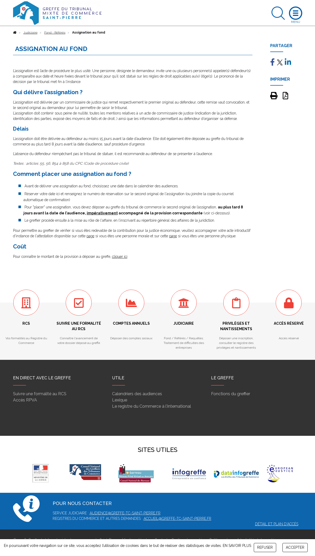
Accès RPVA (25, 400)
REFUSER (265, 547)
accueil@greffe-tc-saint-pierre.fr (177, 518)
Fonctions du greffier (230, 393)
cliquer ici (119, 256)
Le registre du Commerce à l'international (151, 406)
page (90, 236)
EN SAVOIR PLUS (237, 546)
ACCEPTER (295, 547)
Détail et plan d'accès (276, 524)
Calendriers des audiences (137, 393)
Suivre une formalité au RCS (39, 393)
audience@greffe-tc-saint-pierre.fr (125, 513)
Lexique (119, 400)
